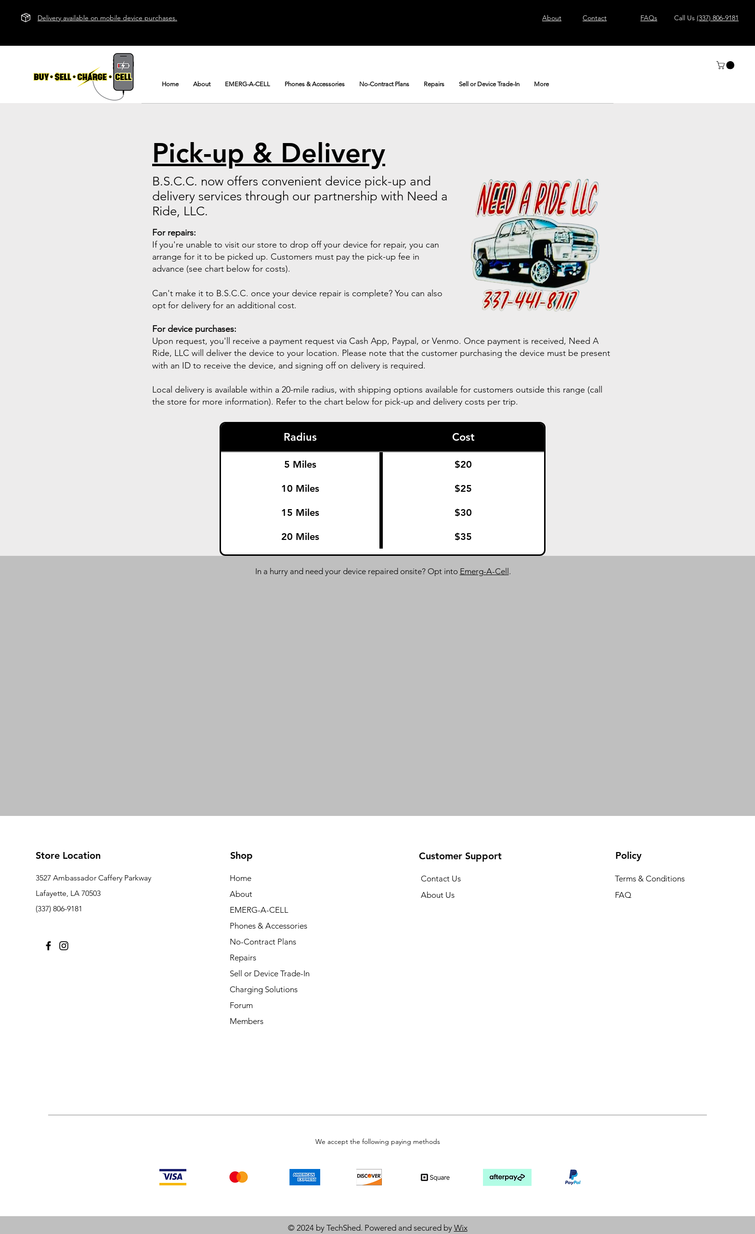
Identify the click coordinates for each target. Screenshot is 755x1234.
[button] (726, 65)
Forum (241, 1005)
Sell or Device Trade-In (270, 973)
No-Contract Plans (263, 941)
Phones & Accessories (268, 926)
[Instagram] (64, 946)
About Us (438, 895)
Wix (461, 1228)
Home (240, 878)
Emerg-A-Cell (484, 571)
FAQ (623, 895)
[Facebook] (48, 946)
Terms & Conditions (650, 878)
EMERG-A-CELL (259, 910)
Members (246, 1021)
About (241, 894)
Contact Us (441, 878)
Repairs (243, 957)
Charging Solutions (264, 989)
